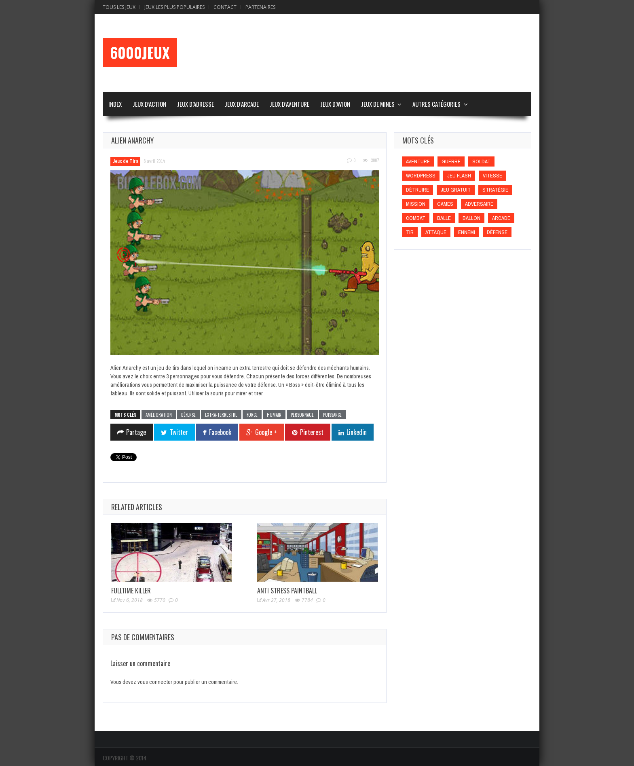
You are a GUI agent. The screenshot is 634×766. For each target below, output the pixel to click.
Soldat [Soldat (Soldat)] (481, 161)
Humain (274, 414)
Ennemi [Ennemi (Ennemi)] (466, 232)
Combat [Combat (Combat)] (415, 218)
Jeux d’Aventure (289, 103)
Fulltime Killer (131, 590)
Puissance (332, 414)
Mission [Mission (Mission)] (415, 203)
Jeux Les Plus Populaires (174, 7)
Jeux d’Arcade (242, 103)
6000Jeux (140, 52)
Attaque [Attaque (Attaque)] (435, 232)
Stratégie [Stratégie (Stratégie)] (495, 189)
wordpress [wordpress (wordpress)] (420, 175)
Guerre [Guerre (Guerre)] (451, 161)
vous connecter (154, 682)
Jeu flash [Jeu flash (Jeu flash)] (459, 175)
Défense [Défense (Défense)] (497, 232)
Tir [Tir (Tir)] (410, 232)
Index (115, 103)
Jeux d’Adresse (195, 103)
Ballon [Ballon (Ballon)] (471, 218)
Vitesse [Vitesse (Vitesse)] (492, 175)
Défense (188, 414)
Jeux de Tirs (125, 161)
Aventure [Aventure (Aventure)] (418, 161)
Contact (225, 7)
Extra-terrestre (221, 414)
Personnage (302, 414)
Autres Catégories (436, 103)
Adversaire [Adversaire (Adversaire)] (479, 203)
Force (252, 414)
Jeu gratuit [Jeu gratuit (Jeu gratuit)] (456, 189)
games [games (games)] (445, 203)
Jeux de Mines (378, 103)
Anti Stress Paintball (287, 590)
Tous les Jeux (119, 7)
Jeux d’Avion (335, 103)
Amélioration (159, 414)
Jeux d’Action (149, 103)
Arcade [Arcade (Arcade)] (501, 218)
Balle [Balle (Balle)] (444, 218)
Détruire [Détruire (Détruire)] (417, 189)
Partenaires (260, 7)
